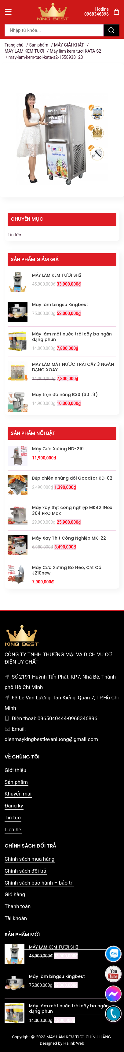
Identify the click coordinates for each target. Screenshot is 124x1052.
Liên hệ (13, 829)
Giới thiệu (15, 770)
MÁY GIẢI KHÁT (69, 45)
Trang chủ (14, 45)
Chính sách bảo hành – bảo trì (39, 883)
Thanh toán (18, 906)
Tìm (111, 30)
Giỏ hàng (15, 894)
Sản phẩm (38, 45)
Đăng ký (14, 806)
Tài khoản (16, 918)
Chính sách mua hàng (29, 859)
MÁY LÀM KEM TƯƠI (24, 51)
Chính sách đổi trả (25, 871)
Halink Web (74, 1043)
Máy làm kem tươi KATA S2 (75, 51)
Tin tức (14, 234)
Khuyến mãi (18, 794)
